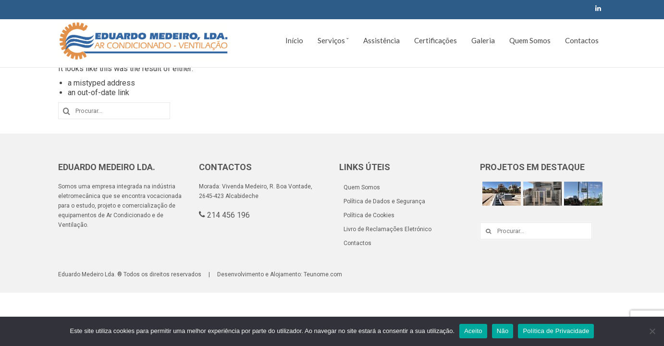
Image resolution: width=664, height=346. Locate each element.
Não (503, 330)
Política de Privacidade (556, 330)
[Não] (652, 331)
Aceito (473, 330)
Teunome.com (323, 274)
